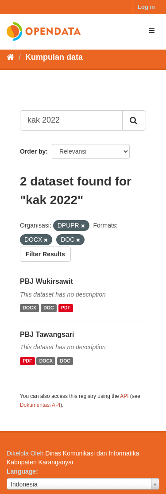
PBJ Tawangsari (47, 334)
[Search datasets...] (71, 120)
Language (21, 471)
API (124, 396)
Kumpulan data (54, 57)
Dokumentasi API (40, 405)
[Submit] (134, 120)
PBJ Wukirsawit (46, 281)
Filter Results (45, 254)
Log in (146, 7)
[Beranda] (10, 57)
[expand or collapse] (151, 30)
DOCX (29, 308)
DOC (48, 308)
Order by (33, 151)
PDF (65, 308)
